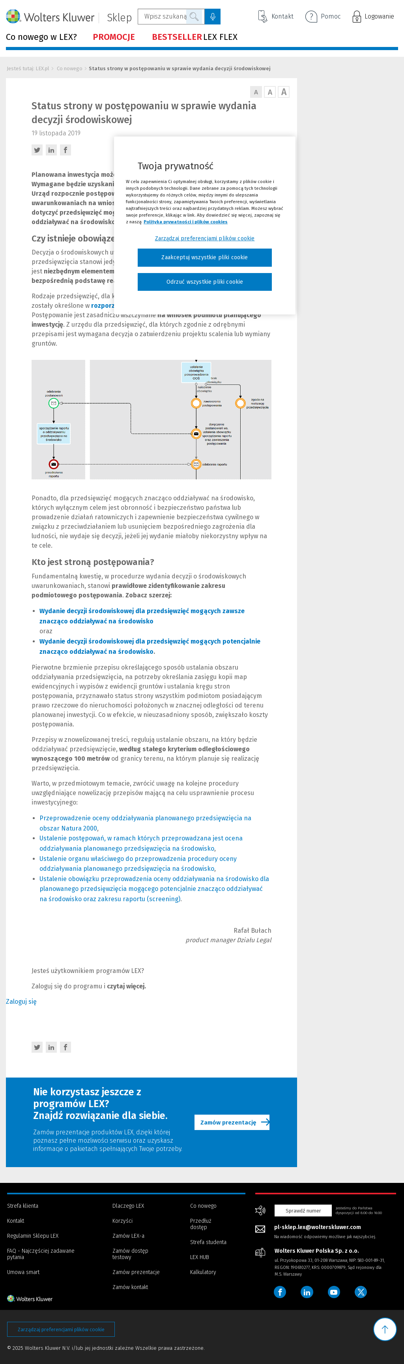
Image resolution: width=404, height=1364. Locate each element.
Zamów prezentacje (136, 1272)
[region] (205, 226)
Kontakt (276, 16)
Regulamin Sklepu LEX (32, 1236)
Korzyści (122, 1221)
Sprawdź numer (303, 1211)
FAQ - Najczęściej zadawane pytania (41, 1254)
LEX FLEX (195, 37)
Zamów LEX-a (128, 1236)
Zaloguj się (21, 1001)
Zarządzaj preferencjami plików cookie (61, 1329)
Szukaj (194, 16)
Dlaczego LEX (128, 1206)
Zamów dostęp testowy (130, 1254)
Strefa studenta (208, 1242)
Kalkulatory (203, 1272)
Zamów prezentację (234, 1122)
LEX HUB (199, 1257)
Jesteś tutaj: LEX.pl (28, 68)
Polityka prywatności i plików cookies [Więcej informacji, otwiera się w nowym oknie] (186, 222)
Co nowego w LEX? (41, 37)
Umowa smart (23, 1272)
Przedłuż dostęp (200, 1224)
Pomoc (322, 17)
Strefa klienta (22, 1206)
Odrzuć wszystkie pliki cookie (204, 282)
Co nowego (69, 68)
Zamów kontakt (130, 1287)
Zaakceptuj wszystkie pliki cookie (204, 257)
